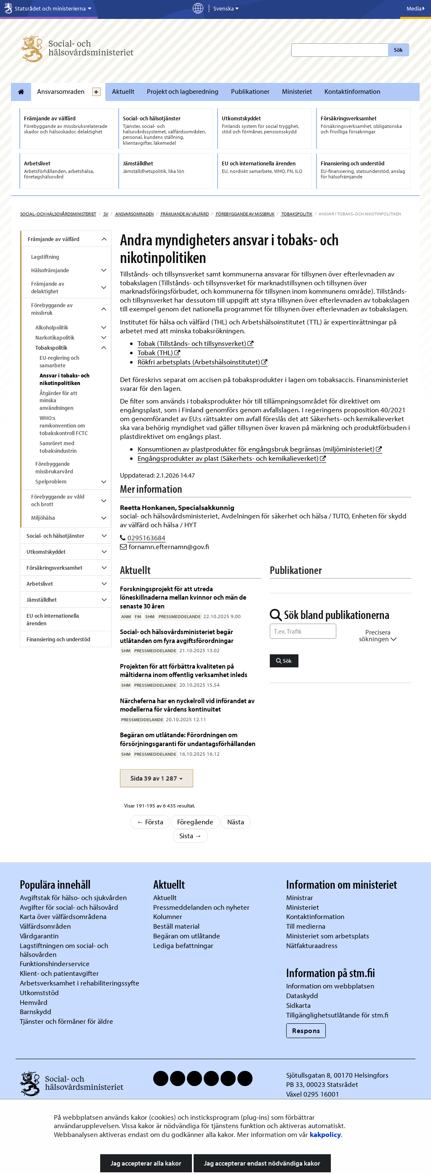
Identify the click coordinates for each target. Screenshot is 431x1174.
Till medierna (305, 926)
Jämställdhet (42, 599)
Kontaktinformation (352, 91)
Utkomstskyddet (46, 551)
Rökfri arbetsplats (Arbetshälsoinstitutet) (203, 361)
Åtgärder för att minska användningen (58, 400)
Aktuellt (123, 91)
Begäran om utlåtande (186, 935)
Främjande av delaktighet (47, 287)
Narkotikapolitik (54, 337)
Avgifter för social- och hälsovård (69, 907)
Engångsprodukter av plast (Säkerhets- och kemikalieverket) (232, 458)
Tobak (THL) (159, 352)
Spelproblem (51, 481)
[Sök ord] (303, 631)
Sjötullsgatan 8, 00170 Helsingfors (337, 1074)
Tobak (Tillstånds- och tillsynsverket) (196, 343)
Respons (306, 1030)
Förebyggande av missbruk (244, 214)
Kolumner (167, 916)
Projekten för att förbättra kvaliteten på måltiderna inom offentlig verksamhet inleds (183, 670)
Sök (398, 49)
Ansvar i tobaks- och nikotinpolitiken (65, 379)
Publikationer (250, 91)
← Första (150, 821)
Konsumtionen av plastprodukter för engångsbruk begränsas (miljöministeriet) (260, 448)
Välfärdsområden (45, 926)
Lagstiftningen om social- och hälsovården (64, 950)
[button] (156, 778)
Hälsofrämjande (50, 270)
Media (416, 8)
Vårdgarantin (39, 935)
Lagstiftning (45, 256)
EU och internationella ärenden (53, 619)
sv (105, 214)
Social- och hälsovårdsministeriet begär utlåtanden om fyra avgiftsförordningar (177, 635)
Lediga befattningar (183, 945)
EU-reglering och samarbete (59, 361)
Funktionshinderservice (55, 963)
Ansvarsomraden (61, 91)
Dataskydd (302, 995)
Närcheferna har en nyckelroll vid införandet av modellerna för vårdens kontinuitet (187, 704)
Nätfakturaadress (312, 945)
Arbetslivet (40, 583)
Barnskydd (35, 1011)
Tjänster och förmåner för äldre (66, 1021)
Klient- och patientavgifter (59, 973)
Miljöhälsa (43, 517)
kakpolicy (325, 1134)
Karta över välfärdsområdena (63, 916)
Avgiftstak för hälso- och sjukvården (73, 897)
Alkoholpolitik (51, 327)
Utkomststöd (39, 992)
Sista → (190, 835)
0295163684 (146, 537)
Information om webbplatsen (330, 985)
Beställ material (176, 926)
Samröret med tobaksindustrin (58, 446)
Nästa (235, 821)
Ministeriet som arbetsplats (327, 935)
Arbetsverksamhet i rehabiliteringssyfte (80, 982)
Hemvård (34, 1002)
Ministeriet (297, 91)
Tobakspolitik (296, 214)
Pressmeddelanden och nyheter (201, 907)
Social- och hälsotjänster (55, 535)
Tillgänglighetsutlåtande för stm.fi (337, 1014)
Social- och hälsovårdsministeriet (58, 214)
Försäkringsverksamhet (54, 567)
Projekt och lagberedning (182, 91)
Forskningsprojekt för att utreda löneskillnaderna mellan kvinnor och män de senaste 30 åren (183, 597)
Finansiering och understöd (58, 639)
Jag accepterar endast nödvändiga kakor (262, 1163)
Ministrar (299, 897)
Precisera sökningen (378, 635)
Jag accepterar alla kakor (146, 1163)
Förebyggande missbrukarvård (54, 467)
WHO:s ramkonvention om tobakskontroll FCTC (64, 425)
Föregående (195, 821)
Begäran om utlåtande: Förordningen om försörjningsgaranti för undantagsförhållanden (187, 738)
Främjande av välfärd (184, 214)
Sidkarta (298, 1005)
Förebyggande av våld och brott (57, 500)
